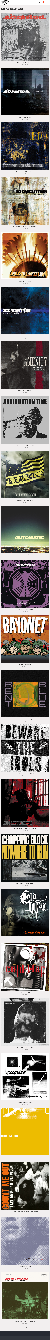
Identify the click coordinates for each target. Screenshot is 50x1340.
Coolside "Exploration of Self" (25, 1102)
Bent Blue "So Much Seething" (25, 719)
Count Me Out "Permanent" (25, 1266)
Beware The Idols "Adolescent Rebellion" (25, 774)
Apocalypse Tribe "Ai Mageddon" (25, 500)
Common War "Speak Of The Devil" (25, 1047)
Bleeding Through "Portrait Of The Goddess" (25, 828)
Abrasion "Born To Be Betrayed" (25, 62)
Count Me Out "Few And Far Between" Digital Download (25, 1211)
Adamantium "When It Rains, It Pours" (25, 336)
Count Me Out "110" (25, 1157)
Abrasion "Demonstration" (25, 117)
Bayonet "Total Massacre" (25, 664)
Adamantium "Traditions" (25, 281)
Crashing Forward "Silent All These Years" (25, 1321)
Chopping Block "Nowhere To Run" (25, 883)
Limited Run (34, 1338)
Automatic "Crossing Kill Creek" (25, 555)
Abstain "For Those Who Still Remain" (25, 171)
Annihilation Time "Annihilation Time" (25, 445)
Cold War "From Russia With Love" (25, 992)
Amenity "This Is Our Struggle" (25, 390)
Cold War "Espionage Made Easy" (25, 938)
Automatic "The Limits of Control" (25, 609)
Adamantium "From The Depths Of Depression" (25, 226)
